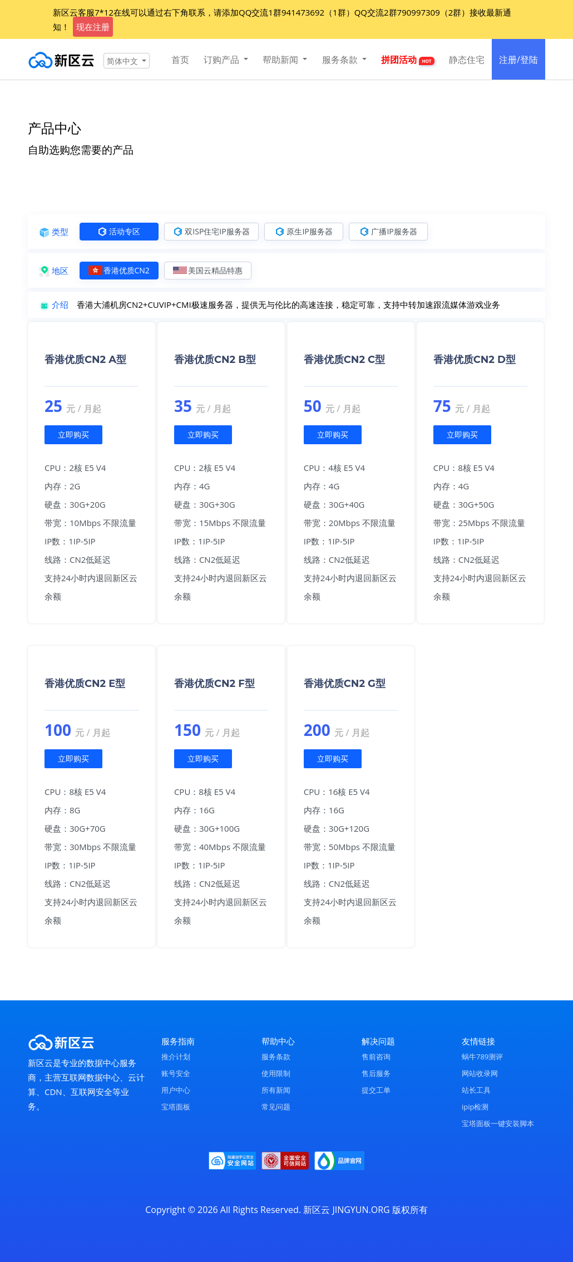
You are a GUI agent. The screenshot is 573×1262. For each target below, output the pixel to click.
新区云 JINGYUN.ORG (346, 1210)
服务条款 (275, 1057)
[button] (126, 61)
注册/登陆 (518, 59)
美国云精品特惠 (208, 270)
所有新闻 (275, 1090)
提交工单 (376, 1090)
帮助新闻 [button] (281, 59)
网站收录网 (480, 1073)
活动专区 (119, 231)
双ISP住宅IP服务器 (211, 231)
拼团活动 (407, 59)
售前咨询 (376, 1057)
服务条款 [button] (341, 59)
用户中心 (175, 1090)
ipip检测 (475, 1107)
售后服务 (376, 1073)
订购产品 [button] (222, 59)
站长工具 (476, 1090)
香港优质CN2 (119, 270)
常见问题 (275, 1107)
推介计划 (175, 1057)
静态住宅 (467, 59)
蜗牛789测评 (482, 1057)
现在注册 (93, 26)
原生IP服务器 (304, 231)
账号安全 (175, 1073)
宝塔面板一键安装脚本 (498, 1123)
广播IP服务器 (388, 231)
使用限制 (275, 1073)
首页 (180, 59)
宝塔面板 (175, 1107)
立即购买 (73, 434)
